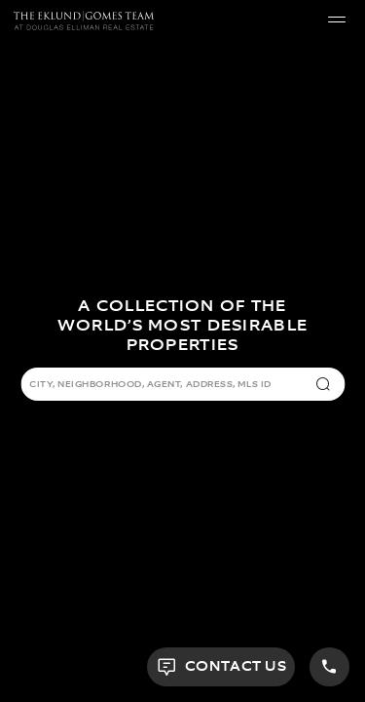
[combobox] (168, 385)
